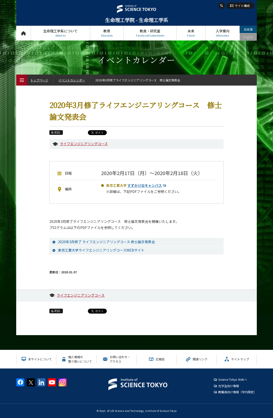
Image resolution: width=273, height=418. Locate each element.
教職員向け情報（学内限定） (237, 392)
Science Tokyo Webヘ (232, 379)
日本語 (248, 29)
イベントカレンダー (71, 80)
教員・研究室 (150, 33)
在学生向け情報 (228, 386)
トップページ (23, 33)
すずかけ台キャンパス (147, 185)
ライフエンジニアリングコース (84, 143)
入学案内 (222, 33)
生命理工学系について (60, 33)
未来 (191, 33)
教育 (106, 33)
